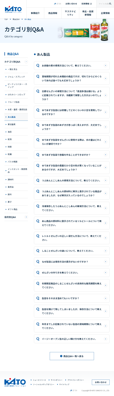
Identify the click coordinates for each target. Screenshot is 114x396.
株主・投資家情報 (87, 13)
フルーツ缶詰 (13, 102)
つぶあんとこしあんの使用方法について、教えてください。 (74, 180)
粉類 (10, 146)
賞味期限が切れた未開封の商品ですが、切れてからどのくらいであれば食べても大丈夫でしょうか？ (74, 78)
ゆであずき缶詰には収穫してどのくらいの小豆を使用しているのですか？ (74, 112)
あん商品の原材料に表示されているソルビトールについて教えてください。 (74, 223)
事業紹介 (35, 13)
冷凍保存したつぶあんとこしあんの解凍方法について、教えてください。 (74, 208)
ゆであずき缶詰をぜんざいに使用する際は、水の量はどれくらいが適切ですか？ (74, 141)
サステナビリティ (70, 13)
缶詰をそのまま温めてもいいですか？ (74, 298)
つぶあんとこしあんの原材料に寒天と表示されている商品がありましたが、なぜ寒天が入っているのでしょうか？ (74, 193)
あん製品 (11, 116)
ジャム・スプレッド (16, 76)
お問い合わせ (71, 3)
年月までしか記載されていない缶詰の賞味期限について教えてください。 (74, 326)
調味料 (11, 179)
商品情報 (52, 13)
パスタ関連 (12, 161)
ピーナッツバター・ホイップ (17, 85)
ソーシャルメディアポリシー (43, 384)
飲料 (10, 194)
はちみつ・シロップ (16, 94)
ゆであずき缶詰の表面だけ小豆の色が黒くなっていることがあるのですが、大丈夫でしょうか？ (74, 167)
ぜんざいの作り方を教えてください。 (74, 272)
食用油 (11, 186)
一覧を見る (12, 69)
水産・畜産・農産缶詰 (17, 109)
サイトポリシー (56, 380)
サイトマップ (64, 384)
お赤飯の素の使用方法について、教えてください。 (74, 65)
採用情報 (85, 3)
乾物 (10, 139)
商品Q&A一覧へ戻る (72, 356)
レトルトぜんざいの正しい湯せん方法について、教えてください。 (74, 238)
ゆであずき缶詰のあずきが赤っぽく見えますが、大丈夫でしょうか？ (74, 127)
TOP (6, 19)
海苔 (10, 131)
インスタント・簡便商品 (17, 170)
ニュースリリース (39, 380)
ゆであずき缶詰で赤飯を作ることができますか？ (74, 154)
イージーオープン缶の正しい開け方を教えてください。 (74, 338)
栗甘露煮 (11, 124)
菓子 (10, 201)
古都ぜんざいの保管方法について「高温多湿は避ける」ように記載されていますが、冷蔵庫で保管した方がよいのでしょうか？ (74, 95)
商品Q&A (16, 19)
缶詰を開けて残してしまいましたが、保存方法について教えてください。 (74, 311)
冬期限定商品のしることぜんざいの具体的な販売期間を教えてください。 (74, 285)
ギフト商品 (12, 209)
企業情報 (105, 13)
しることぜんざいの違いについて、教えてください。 (74, 250)
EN (60, 3)
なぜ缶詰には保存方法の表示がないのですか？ (74, 261)
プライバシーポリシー (75, 380)
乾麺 (10, 154)
